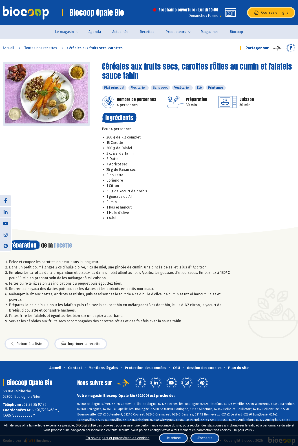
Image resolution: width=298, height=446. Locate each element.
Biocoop (236, 32)
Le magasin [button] (64, 32)
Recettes (147, 32)
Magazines (210, 32)
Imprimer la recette (80, 344)
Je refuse (173, 438)
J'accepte (204, 438)
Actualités (120, 32)
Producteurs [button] (176, 32)
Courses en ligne (271, 12)
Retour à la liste (26, 344)
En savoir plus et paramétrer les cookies (118, 438)
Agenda (94, 32)
